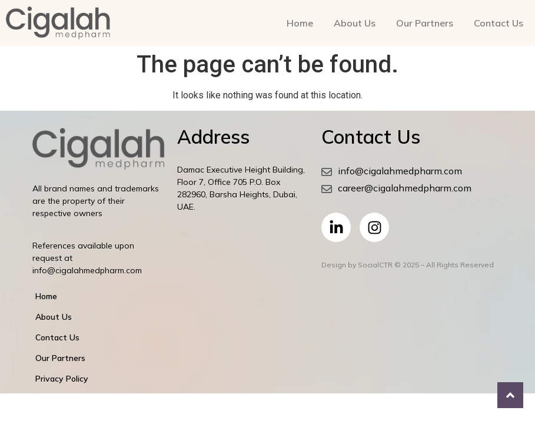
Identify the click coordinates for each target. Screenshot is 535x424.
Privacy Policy (61, 378)
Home (300, 23)
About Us (355, 23)
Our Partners (424, 23)
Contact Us (498, 23)
